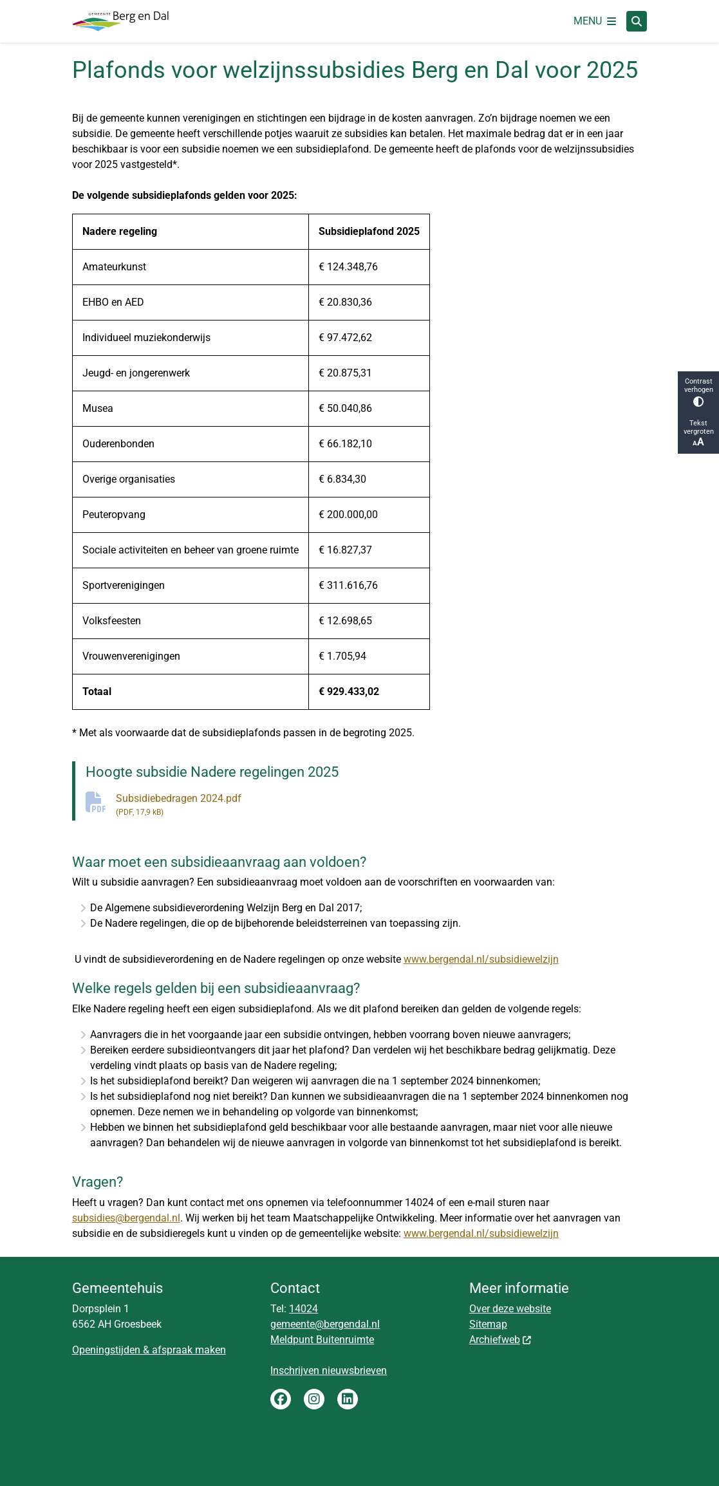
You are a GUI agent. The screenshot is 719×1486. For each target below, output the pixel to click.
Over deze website (510, 1309)
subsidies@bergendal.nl (126, 1218)
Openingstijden (106, 1350)
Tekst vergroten (698, 433)
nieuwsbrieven (354, 1370)
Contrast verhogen (698, 392)
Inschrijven (296, 1370)
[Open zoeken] (636, 21)
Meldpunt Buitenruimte (322, 1339)
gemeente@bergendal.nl (325, 1324)
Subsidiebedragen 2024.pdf (382, 805)
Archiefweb (500, 1339)
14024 (303, 1309)
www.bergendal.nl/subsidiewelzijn (481, 959)
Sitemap (488, 1324)
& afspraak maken (183, 1350)
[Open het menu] (595, 21)
